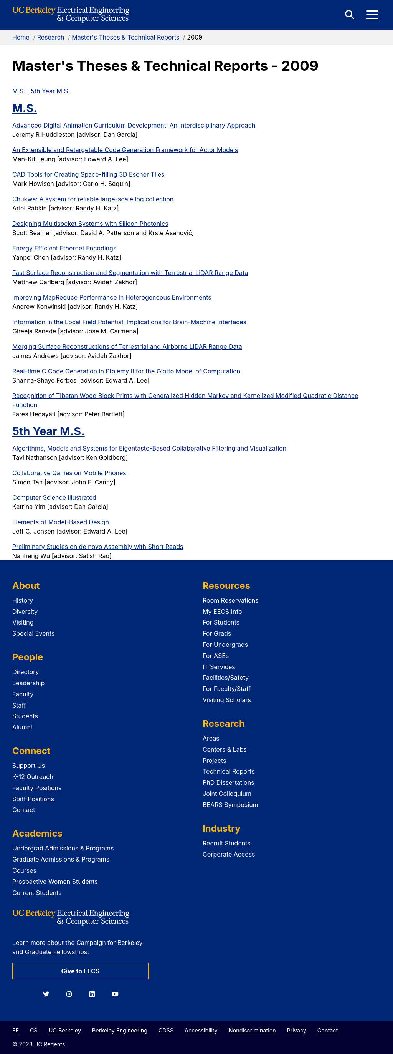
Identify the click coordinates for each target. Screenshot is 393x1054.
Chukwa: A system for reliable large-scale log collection (92, 199)
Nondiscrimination (252, 1030)
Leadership (28, 683)
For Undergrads (225, 644)
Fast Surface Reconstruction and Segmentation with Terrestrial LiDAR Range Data (130, 273)
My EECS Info (222, 611)
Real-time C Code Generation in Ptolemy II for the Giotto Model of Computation (126, 371)
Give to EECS (80, 971)
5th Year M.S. (50, 91)
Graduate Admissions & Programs (60, 859)
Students (25, 716)
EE (15, 1030)
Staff (19, 705)
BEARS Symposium (230, 805)
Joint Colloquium (227, 793)
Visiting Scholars (227, 700)
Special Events (33, 633)
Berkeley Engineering (119, 1030)
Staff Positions (33, 799)
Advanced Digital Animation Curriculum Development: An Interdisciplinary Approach (133, 125)
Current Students (37, 893)
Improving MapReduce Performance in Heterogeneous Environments (111, 297)
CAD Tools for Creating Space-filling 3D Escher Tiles (88, 174)
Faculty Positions (36, 788)
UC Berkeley (65, 1030)
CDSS (166, 1030)
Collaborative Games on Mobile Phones (69, 473)
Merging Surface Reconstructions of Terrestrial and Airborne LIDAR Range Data (127, 346)
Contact (23, 810)
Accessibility (201, 1030)
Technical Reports (229, 771)
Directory (25, 672)
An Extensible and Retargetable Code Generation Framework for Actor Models (125, 150)
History (22, 600)
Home (21, 37)
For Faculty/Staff (227, 689)
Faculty (22, 694)
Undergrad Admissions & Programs (63, 848)
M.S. (18, 91)
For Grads (217, 633)
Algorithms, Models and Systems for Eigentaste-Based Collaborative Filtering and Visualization (149, 448)
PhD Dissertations (228, 782)
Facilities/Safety (226, 677)
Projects (214, 760)
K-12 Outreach (32, 777)
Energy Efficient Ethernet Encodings (64, 248)
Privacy (296, 1030)
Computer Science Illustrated (54, 497)
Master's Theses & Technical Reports (125, 37)
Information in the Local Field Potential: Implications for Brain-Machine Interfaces (129, 322)
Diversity (25, 611)
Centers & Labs (225, 749)
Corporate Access (229, 854)
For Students (221, 622)
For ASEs (216, 656)
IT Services (219, 667)
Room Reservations (231, 600)
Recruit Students (227, 843)
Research (50, 37)
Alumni (22, 727)
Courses (24, 870)
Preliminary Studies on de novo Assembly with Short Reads (97, 546)
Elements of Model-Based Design (60, 522)
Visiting (23, 622)
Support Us (28, 765)
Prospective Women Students (55, 881)
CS (34, 1030)
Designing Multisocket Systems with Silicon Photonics (90, 223)
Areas (211, 738)
